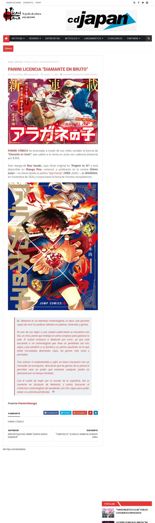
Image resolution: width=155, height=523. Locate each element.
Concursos (115, 38)
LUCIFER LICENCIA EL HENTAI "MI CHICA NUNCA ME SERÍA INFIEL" (135, 78)
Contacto (28, 3)
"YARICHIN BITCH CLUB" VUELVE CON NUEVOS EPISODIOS (135, 65)
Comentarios (140, 103)
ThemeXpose (58, 518)
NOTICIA (18, 62)
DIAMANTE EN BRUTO (73, 74)
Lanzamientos (92, 38)
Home (10, 62)
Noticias (17, 38)
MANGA (19, 74)
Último (117, 103)
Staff (38, 3)
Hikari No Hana (13, 3)
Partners (132, 38)
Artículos (71, 38)
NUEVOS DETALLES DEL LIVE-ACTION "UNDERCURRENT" (134, 91)
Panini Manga (27, 410)
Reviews (34, 38)
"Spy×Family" (63, 175)
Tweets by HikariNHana (118, 121)
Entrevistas (52, 38)
